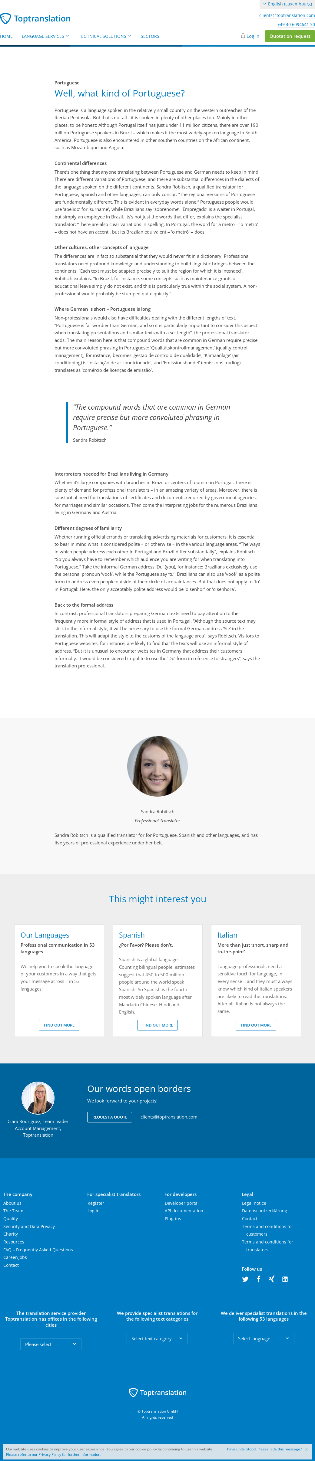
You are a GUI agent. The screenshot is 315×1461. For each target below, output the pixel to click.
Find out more (59, 1025)
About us (12, 1203)
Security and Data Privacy (29, 1226)
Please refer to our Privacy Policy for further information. (53, 1454)
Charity (10, 1234)
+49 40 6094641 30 (296, 24)
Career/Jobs (15, 1257)
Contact (11, 1265)
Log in (253, 36)
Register (96, 1203)
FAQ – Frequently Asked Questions (38, 1250)
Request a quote (109, 1117)
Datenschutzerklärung (264, 1211)
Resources (13, 1242)
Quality (10, 1218)
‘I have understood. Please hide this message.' (263, 1449)
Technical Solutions (105, 36)
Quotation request (290, 36)
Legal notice (254, 1203)
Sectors (150, 36)
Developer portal (182, 1203)
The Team (13, 1211)
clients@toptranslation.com (287, 15)
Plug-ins (173, 1218)
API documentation (184, 1211)
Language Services (46, 36)
